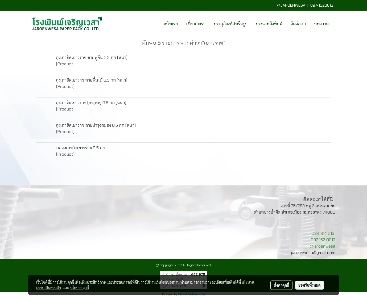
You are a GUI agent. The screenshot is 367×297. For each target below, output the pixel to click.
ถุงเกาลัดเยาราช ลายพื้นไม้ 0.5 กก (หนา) (91, 80)
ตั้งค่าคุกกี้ (281, 285)
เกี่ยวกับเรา (195, 24)
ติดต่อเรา (298, 24)
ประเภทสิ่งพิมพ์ (269, 24)
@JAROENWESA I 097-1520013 (306, 5)
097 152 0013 (323, 240)
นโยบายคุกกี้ (79, 287)
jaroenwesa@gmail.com (313, 252)
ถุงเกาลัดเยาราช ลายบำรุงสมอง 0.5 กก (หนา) (96, 125)
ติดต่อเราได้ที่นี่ (318, 199)
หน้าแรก (170, 24)
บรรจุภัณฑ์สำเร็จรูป (231, 24)
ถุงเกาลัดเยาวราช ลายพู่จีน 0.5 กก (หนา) (91, 57)
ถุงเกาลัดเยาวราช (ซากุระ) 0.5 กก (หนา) (91, 102)
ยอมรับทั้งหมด (309, 285)
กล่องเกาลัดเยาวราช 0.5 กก (80, 148)
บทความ (321, 24)
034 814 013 (323, 233)
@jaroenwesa (322, 246)
